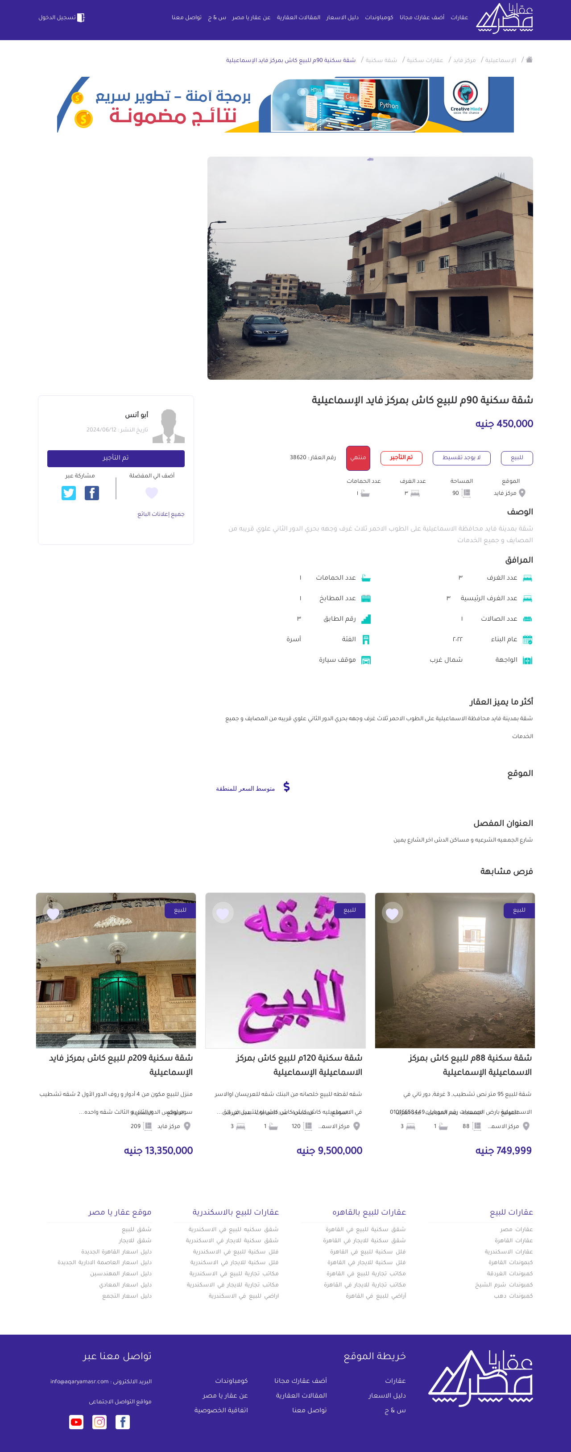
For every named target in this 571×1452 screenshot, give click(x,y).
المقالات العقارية (298, 18)
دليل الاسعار (343, 18)
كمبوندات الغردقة (510, 1274)
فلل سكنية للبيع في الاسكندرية (236, 1252)
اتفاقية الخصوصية (221, 1411)
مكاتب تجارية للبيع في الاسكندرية (234, 1274)
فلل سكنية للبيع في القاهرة (368, 1252)
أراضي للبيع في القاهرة (376, 1297)
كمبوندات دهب (513, 1297)
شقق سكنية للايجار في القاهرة (364, 1241)
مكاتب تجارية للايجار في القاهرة (365, 1285)
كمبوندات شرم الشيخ (504, 1285)
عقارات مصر (517, 1230)
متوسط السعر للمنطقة (253, 786)
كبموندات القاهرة (510, 1263)
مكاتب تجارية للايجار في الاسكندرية (233, 1285)
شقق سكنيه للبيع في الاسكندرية (234, 1230)
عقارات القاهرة (514, 1241)
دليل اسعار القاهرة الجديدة (116, 1252)
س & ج (217, 18)
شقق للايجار (135, 1241)
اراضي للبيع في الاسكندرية (244, 1297)
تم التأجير (116, 458)
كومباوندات (379, 18)
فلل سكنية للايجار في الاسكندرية (234, 1263)
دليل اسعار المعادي (125, 1285)
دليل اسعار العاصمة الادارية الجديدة (105, 1263)
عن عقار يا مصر (251, 18)
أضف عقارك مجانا (422, 18)
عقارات (459, 18)
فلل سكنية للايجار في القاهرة (366, 1263)
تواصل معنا (187, 18)
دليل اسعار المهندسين (121, 1274)
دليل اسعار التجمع (127, 1297)
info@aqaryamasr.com (79, 1382)
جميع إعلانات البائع (161, 515)
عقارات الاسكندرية (509, 1252)
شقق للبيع (137, 1230)
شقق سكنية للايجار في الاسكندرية (232, 1241)
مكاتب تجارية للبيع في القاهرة (366, 1274)
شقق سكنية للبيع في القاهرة (366, 1230)
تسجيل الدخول (62, 17)
